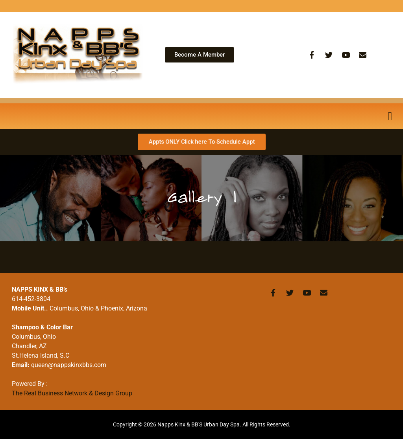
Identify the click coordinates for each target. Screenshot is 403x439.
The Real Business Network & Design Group (72, 393)
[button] (390, 116)
